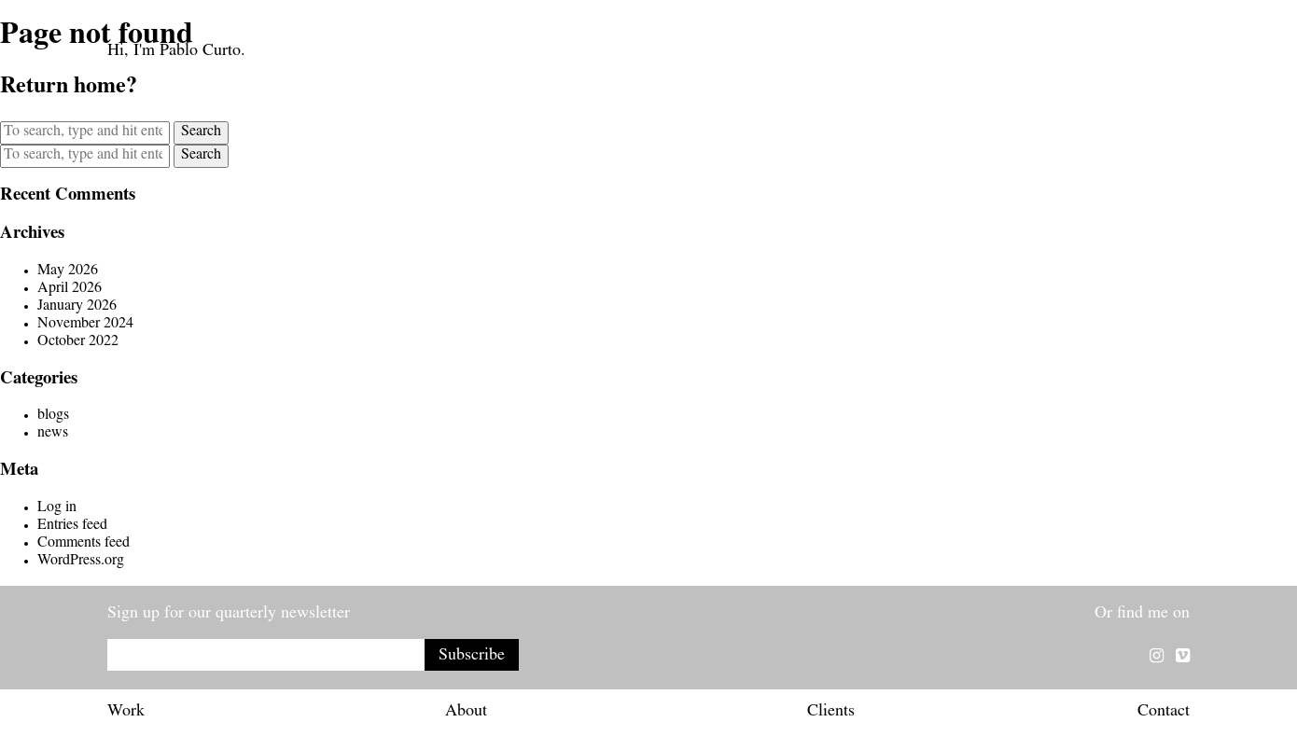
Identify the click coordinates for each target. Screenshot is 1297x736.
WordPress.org (80, 561)
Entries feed (72, 526)
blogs (53, 416)
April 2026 (69, 289)
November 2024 (85, 324)
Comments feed (83, 543)
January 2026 (77, 306)
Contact (1163, 712)
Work (126, 712)
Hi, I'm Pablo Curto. (176, 52)
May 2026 (67, 271)
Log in (57, 508)
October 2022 (78, 342)
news (52, 433)
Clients (831, 712)
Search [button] (201, 132)
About (466, 712)
